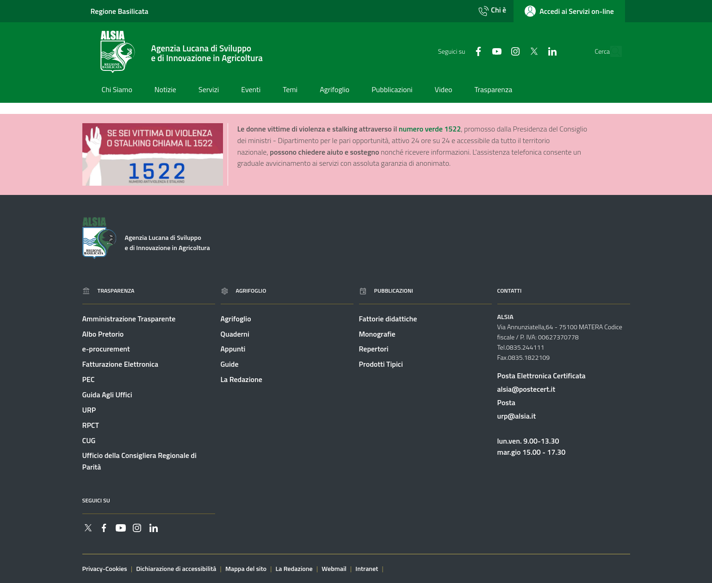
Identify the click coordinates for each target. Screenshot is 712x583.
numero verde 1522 (430, 128)
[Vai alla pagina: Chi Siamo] (117, 90)
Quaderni (235, 333)
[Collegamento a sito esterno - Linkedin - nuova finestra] (533, 51)
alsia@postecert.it (526, 389)
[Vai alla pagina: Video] (444, 90)
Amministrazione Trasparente (129, 318)
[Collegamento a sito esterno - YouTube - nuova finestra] (477, 51)
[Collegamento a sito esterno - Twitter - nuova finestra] (514, 51)
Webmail (334, 569)
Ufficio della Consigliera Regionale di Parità (139, 461)
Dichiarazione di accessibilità (176, 569)
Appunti (233, 349)
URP (89, 409)
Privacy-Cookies (104, 569)
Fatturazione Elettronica (120, 364)
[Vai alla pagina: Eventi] (251, 90)
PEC (88, 379)
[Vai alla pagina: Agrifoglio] (334, 90)
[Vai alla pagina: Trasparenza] (493, 90)
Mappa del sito (245, 569)
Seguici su (96, 500)
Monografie (377, 333)
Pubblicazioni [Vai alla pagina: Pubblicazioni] (386, 290)
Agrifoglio (236, 318)
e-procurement (106, 349)
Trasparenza (108, 290)
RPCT (90, 425)
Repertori (374, 349)
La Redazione (241, 379)
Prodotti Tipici (381, 364)
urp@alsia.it (516, 415)
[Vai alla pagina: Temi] (290, 90)
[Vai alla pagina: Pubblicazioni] (391, 90)
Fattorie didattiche (388, 318)
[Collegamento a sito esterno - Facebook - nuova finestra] (459, 51)
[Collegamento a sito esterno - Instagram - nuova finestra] (496, 51)
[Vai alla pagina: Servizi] (208, 90)
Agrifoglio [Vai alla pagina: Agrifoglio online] (243, 290)
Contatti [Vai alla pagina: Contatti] (509, 290)
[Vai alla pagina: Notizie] (165, 90)
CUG (89, 440)
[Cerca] (612, 52)
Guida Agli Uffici (107, 394)
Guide (230, 364)
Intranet (366, 569)
